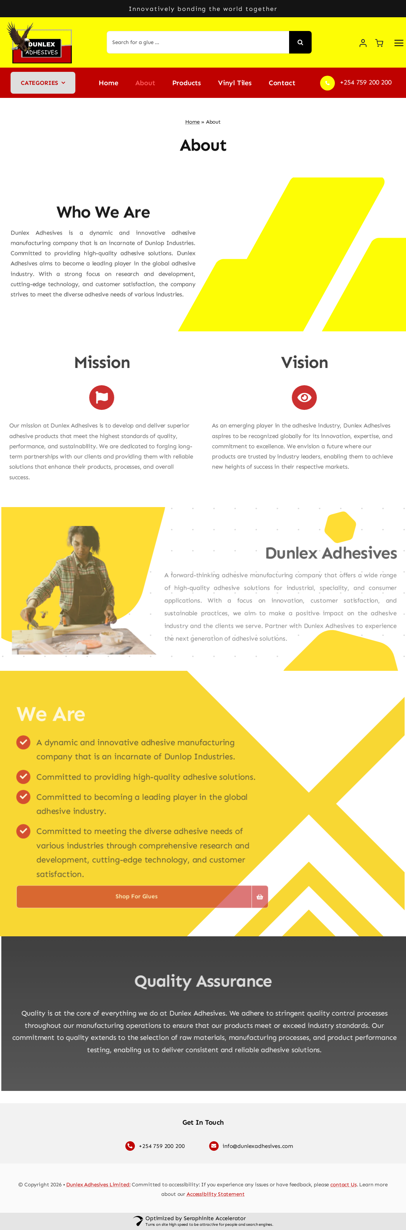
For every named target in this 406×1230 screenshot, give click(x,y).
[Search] (300, 42)
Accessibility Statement (216, 1194)
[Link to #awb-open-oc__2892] (399, 43)
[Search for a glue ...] (198, 42)
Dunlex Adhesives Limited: (98, 1184)
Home (192, 122)
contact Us (343, 1184)
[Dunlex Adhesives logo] (41, 24)
